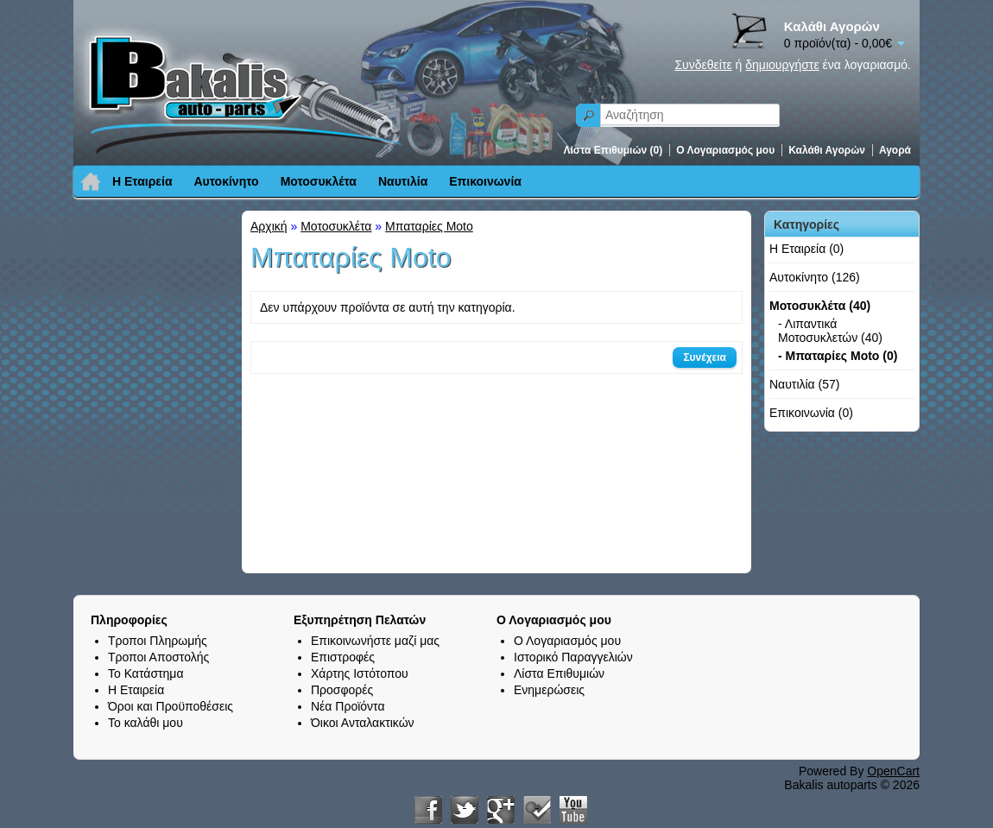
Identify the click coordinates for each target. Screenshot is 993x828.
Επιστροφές (343, 657)
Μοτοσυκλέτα (319, 181)
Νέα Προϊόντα (348, 706)
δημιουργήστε (782, 65)
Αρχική (269, 226)
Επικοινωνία (485, 181)
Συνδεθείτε (702, 65)
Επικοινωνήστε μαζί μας (375, 641)
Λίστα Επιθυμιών (559, 673)
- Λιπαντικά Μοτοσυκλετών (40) (830, 330)
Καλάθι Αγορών (826, 150)
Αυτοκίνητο (226, 181)
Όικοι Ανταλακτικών (362, 723)
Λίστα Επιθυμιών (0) (613, 150)
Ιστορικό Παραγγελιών (573, 657)
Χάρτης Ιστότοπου (359, 673)
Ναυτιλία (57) (804, 384)
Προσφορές (342, 690)
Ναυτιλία (402, 181)
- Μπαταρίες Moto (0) (837, 356)
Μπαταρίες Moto (429, 226)
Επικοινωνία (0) (811, 413)
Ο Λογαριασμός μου (725, 150)
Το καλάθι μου (145, 723)
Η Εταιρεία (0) (806, 249)
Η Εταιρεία (142, 181)
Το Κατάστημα (146, 673)
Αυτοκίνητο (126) (814, 277)
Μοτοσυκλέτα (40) (819, 306)
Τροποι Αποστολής (158, 657)
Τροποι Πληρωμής (157, 641)
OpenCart (893, 771)
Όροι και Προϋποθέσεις (170, 706)
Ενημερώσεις (549, 690)
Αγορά (895, 150)
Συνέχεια (704, 357)
